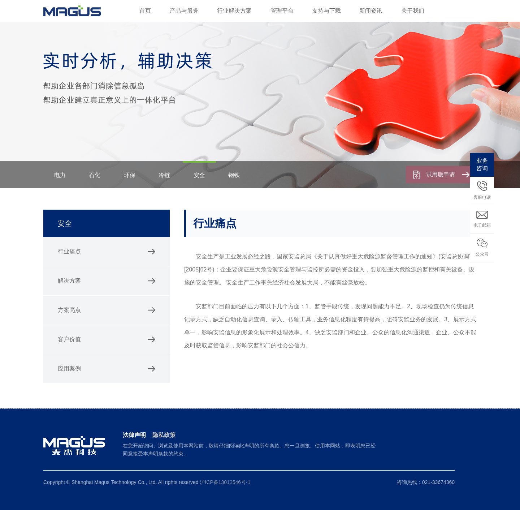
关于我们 (412, 11)
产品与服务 (184, 11)
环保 (129, 175)
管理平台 (282, 11)
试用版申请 (447, 174)
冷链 (164, 175)
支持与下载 (326, 11)
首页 (145, 11)
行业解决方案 (234, 11)
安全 (199, 175)
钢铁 (234, 175)
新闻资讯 (370, 11)
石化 (94, 175)
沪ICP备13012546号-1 (225, 482)
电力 (60, 175)
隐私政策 (164, 435)
